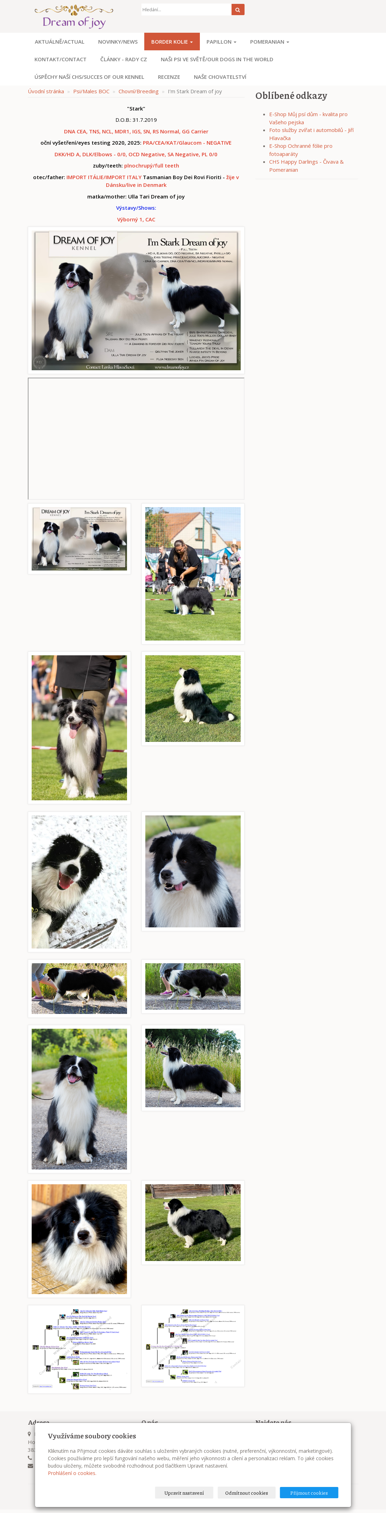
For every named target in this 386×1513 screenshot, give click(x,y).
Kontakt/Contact (60, 59)
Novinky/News (118, 41)
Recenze (169, 76)
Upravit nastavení (195, 1492)
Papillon (221, 41)
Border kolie (172, 41)
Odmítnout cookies (253, 1492)
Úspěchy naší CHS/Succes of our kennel (89, 76)
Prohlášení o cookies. (72, 1473)
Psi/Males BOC (91, 91)
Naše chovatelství (220, 76)
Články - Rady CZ (123, 59)
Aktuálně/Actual (59, 41)
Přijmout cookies (311, 1492)
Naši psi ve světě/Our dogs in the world (217, 59)
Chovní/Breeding (139, 91)
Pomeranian (269, 41)
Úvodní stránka (46, 91)
